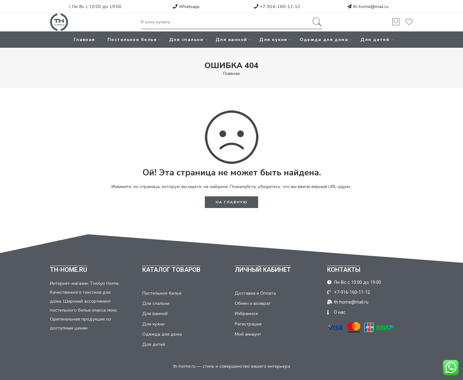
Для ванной (231, 39)
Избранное (246, 313)
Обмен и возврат (253, 303)
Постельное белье (132, 39)
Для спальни (186, 39)
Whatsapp (186, 6)
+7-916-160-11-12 (277, 6)
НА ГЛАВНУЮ (232, 202)
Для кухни (273, 39)
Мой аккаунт (248, 334)
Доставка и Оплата (255, 293)
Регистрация (248, 324)
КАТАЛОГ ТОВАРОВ (171, 269)
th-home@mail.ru (370, 6)
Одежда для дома (324, 39)
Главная (84, 39)
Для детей (374, 39)
